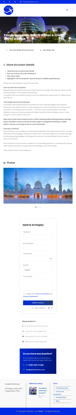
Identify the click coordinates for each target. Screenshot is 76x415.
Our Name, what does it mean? (43, 390)
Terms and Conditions (58, 393)
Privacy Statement (30, 296)
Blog (57, 401)
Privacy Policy (61, 397)
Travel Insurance (62, 388)
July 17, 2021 (42, 396)
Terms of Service (42, 294)
